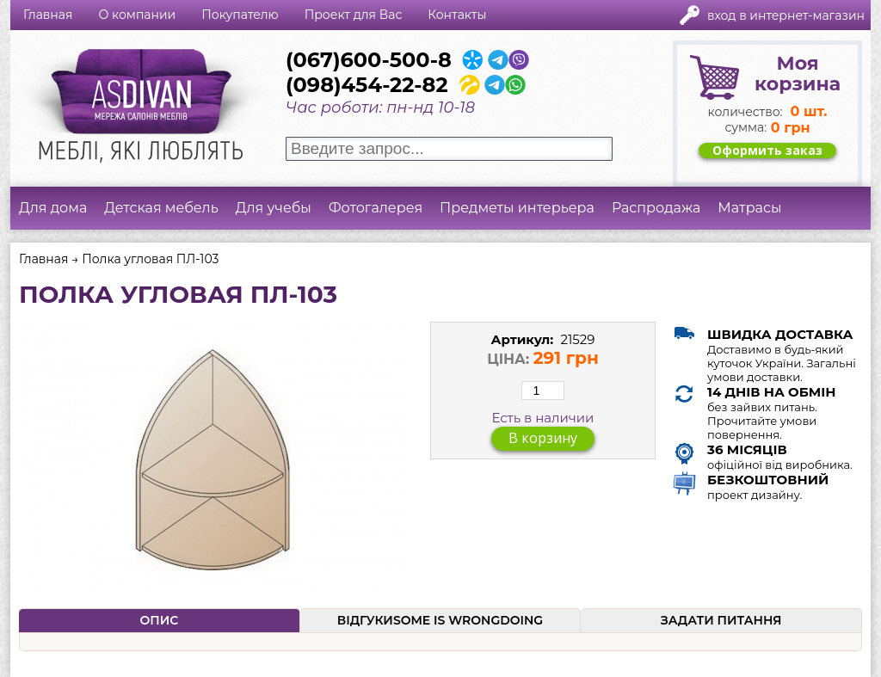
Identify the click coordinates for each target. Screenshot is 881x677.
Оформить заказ (767, 150)
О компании (137, 14)
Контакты (457, 14)
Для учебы (273, 208)
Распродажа (656, 208)
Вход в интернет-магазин (786, 15)
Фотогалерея (375, 208)
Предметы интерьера (517, 208)
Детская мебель (161, 208)
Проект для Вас (354, 14)
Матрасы (749, 208)
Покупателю (239, 14)
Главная (47, 14)
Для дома (53, 208)
